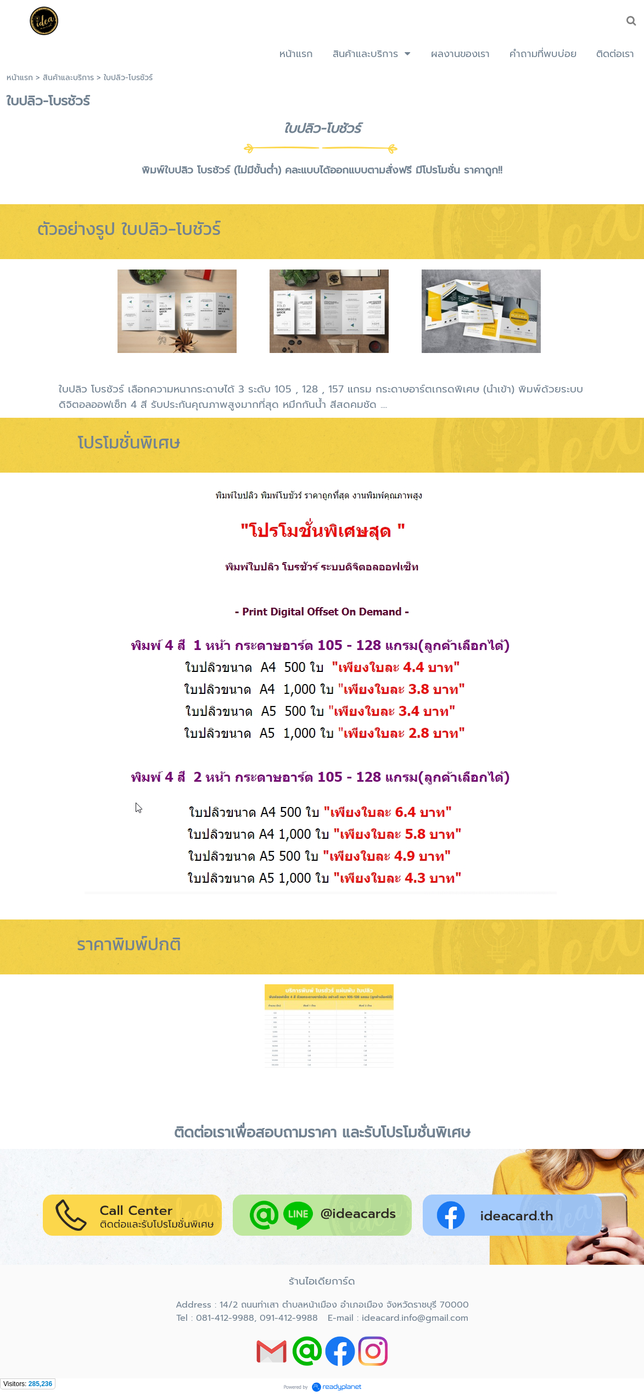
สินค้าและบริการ (68, 77)
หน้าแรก (20, 77)
